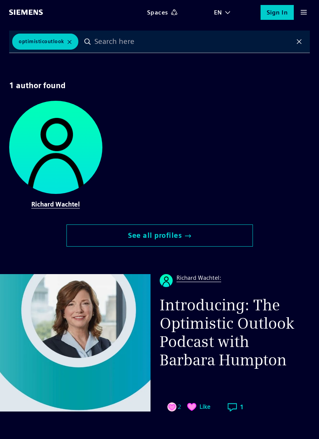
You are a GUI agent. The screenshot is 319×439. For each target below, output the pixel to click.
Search (87, 42)
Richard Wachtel (55, 204)
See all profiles (159, 235)
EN (218, 12)
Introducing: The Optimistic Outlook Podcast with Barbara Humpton (227, 332)
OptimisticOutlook (41, 41)
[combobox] (193, 42)
